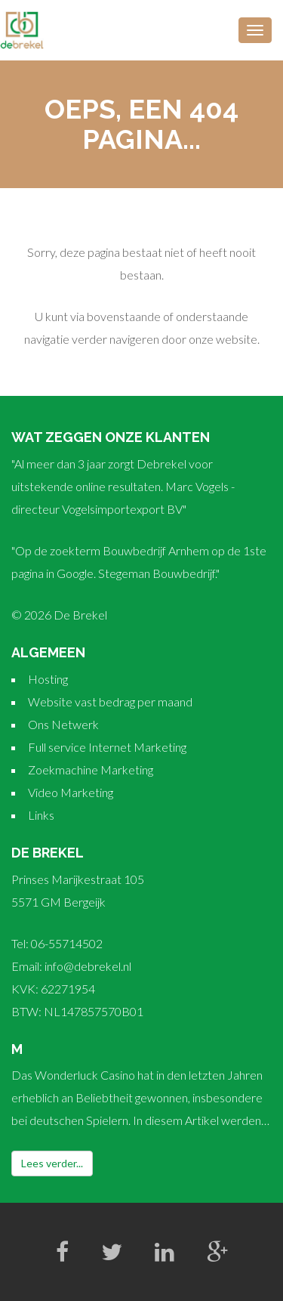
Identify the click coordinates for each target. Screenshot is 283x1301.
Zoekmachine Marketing (90, 769)
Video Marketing (70, 792)
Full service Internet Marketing (107, 747)
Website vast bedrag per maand (110, 701)
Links (41, 815)
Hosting (48, 679)
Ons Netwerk (63, 724)
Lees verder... (52, 1163)
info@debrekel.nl (88, 966)
